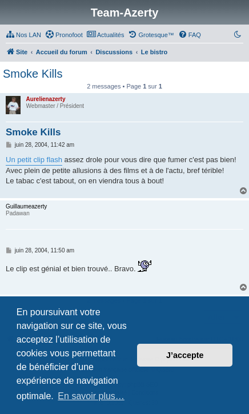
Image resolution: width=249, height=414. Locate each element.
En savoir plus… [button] (91, 396)
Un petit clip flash (34, 159)
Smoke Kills (32, 73)
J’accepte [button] (185, 355)
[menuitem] (23, 35)
